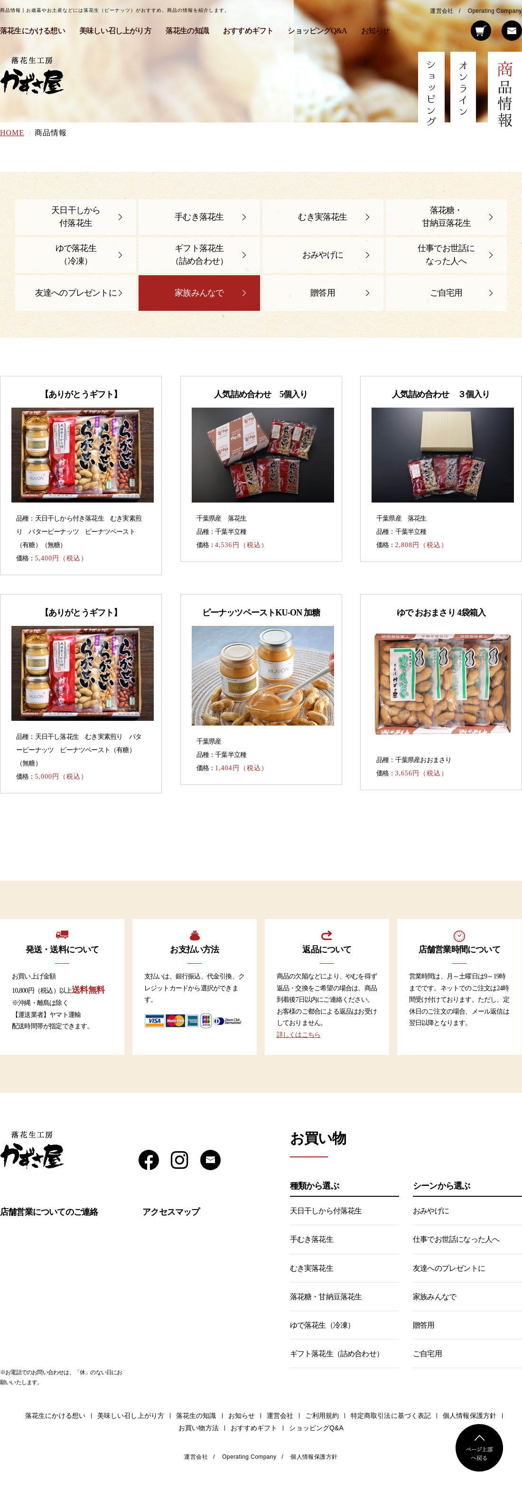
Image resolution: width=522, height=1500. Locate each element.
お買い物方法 (198, 1428)
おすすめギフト (248, 31)
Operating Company (495, 11)
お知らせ (375, 31)
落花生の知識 (187, 31)
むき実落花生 (322, 217)
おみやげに (322, 255)
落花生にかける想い (32, 31)
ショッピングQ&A (317, 31)
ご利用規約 (322, 1415)
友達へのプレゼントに (76, 293)
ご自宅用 (446, 293)
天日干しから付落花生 (75, 216)
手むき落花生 (199, 217)
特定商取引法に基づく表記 (391, 1415)
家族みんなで (199, 293)
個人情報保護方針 (469, 1415)
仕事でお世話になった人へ (446, 254)
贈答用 (322, 293)
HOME (12, 133)
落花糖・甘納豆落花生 (446, 216)
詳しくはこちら (298, 1034)
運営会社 (442, 11)
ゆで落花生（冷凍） (76, 254)
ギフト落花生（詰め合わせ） (199, 254)
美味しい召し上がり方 (115, 31)
